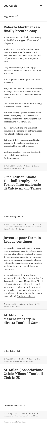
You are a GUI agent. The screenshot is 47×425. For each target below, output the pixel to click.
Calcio (28, 166)
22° (36, 224)
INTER (12, 168)
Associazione (8, 416)
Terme (38, 227)
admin (20, 224)
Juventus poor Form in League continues (22, 239)
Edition (16, 227)
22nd (39, 224)
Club (20, 416)
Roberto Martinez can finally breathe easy (22, 29)
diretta (6, 361)
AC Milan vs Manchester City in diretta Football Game (22, 319)
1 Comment (22, 229)
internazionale (31, 227)
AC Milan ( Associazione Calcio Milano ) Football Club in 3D (23, 374)
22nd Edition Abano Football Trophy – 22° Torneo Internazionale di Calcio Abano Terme (22, 182)
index (20, 166)
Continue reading (13, 158)
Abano (6, 227)
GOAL (12, 306)
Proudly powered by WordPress (15, 422)
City (38, 359)
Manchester (24, 361)
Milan (23, 168)
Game (17, 361)
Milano (35, 416)
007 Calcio (11, 5)
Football (6, 168)
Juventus (18, 168)
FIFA (38, 304)
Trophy (11, 229)
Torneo (6, 229)
